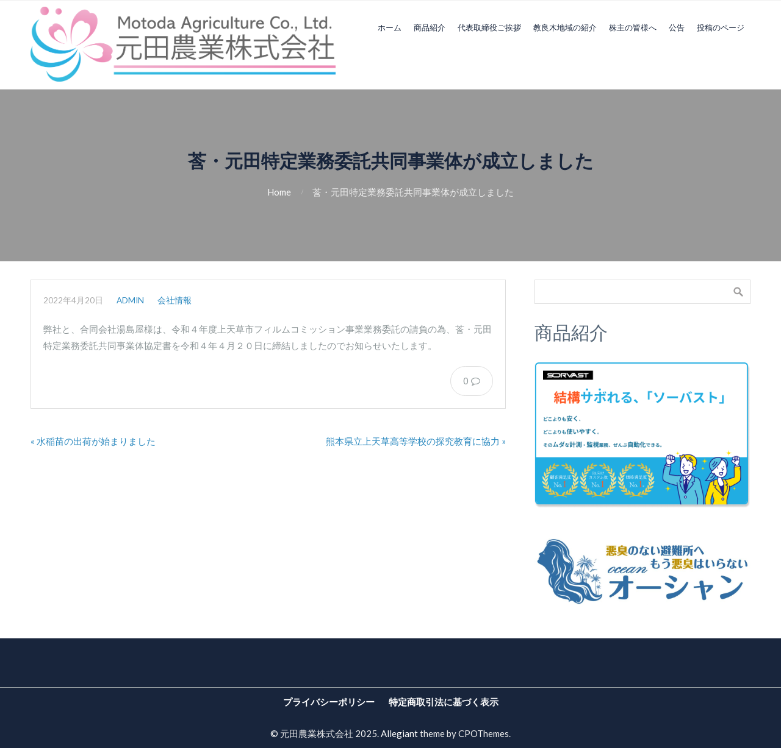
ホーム (389, 27)
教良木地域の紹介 (565, 27)
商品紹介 (429, 27)
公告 (677, 27)
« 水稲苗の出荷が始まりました (93, 441)
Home (279, 191)
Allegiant (399, 733)
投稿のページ (720, 27)
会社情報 (174, 300)
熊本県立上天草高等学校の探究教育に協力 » (416, 441)
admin (130, 300)
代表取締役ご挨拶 (489, 27)
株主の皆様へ (633, 27)
